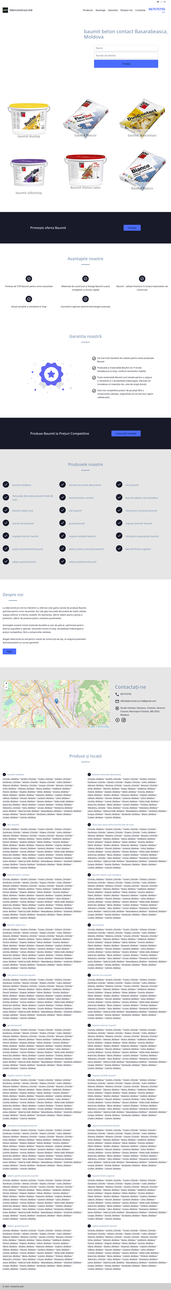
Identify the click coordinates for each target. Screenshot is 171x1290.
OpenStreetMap (103, 727)
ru (165, 1)
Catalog (132, 227)
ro (158, 1)
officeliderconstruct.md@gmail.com (138, 701)
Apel (9, 651)
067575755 (125, 694)
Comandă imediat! (126, 433)
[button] (56, 701)
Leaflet (91, 727)
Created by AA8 (16, 1286)
